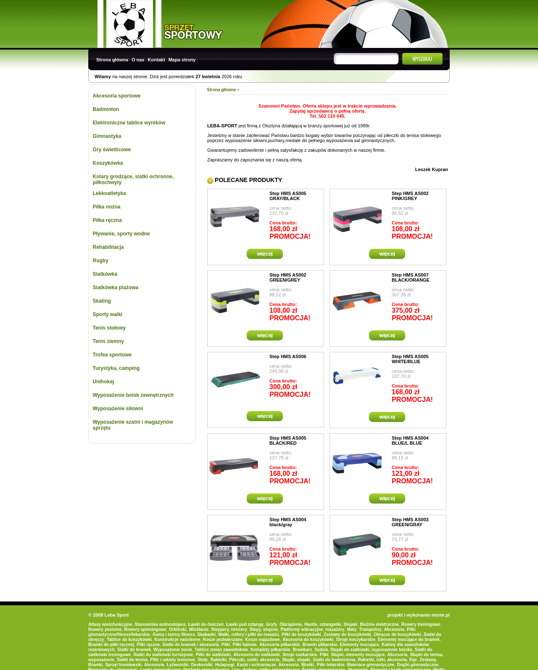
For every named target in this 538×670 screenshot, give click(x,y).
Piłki (226, 644)
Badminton (106, 109)
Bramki (95, 664)
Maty (351, 629)
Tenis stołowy (109, 328)
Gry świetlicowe (112, 150)
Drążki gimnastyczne (417, 664)
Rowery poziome (104, 629)
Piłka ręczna (107, 220)
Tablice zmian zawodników (221, 649)
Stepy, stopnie (264, 629)
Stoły (203, 659)
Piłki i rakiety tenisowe (172, 659)
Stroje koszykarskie (355, 639)
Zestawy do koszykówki (347, 634)
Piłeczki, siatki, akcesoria (254, 659)
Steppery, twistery (229, 629)
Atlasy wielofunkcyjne (110, 624)
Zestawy (427, 659)
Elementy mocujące (359, 644)
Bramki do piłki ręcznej (111, 644)
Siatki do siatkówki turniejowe (163, 654)
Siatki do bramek (134, 649)
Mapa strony (182, 59)
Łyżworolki (178, 664)
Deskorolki (202, 664)
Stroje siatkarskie (299, 654)
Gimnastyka (107, 136)
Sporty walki (108, 314)
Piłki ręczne (148, 644)
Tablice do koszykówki (129, 639)
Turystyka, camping (116, 368)
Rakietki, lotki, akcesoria (382, 659)
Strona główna (112, 59)
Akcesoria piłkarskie (279, 644)
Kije (413, 659)
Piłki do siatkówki (213, 654)
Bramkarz (302, 649)
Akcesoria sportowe (117, 96)
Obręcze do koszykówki (397, 634)
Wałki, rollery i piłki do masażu (248, 634)
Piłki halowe (245, 644)
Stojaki (351, 624)
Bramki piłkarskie (320, 644)
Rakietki (219, 659)
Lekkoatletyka (109, 193)
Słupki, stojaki (296, 659)
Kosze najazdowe (262, 639)
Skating (102, 301)
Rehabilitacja (108, 247)
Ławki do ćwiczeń (206, 624)
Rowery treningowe (420, 624)
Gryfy (271, 624)
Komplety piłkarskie (270, 649)
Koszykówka (108, 163)
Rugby (100, 261)
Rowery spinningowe (145, 629)
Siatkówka (105, 274)
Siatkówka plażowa (116, 287)
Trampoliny (370, 629)
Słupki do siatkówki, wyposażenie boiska (371, 649)
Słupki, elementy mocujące (358, 654)
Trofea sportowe (112, 355)
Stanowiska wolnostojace (160, 624)
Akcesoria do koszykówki (307, 639)
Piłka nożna (107, 207)
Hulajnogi (225, 664)
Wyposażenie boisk (172, 649)
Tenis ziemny (108, 341)
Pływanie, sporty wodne (121, 234)
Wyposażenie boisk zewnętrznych (133, 395)
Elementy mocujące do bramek (409, 639)
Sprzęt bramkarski (123, 664)
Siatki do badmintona (334, 659)
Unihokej (103, 382)
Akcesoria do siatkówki (256, 654)
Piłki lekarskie (331, 664)
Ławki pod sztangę (245, 624)
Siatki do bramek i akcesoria (190, 644)
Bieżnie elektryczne (379, 624)
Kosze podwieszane (223, 639)
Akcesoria (394, 629)
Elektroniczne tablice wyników (129, 123)
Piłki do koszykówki (301, 634)
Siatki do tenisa (132, 659)
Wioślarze (199, 629)
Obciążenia (291, 624)
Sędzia (321, 649)
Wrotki (307, 664)
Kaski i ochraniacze (256, 664)
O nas (138, 59)
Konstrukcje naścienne (177, 639)
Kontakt (156, 59)
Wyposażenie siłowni (118, 408)
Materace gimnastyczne (370, 664)
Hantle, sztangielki (322, 624)
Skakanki (207, 634)
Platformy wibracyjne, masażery (313, 629)
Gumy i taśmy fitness (174, 634)
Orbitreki (178, 629)
